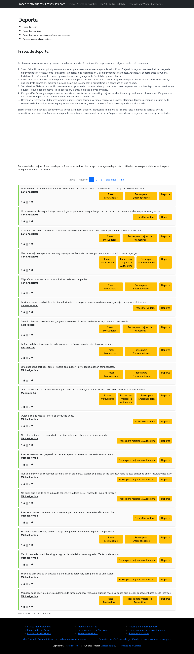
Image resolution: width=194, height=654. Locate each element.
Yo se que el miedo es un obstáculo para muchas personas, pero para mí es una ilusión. (67, 573)
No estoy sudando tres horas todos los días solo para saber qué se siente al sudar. (64, 435)
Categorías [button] (157, 4)
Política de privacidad (131, 645)
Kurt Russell (28, 324)
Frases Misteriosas (88, 633)
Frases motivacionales (39, 626)
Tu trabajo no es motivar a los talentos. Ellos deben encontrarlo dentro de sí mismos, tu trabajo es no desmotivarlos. (83, 188)
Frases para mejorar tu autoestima (147, 630)
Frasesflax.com (72, 645)
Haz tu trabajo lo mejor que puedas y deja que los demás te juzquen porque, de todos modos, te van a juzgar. (79, 253)
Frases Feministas (87, 626)
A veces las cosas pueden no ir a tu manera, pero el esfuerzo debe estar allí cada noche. (67, 512)
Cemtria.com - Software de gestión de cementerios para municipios (135, 639)
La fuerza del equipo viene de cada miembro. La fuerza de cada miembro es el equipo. (67, 344)
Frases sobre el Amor (38, 630)
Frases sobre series (139, 633)
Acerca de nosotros (87, 4)
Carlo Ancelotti (29, 191)
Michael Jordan (29, 370)
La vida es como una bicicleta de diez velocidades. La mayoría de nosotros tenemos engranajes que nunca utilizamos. (83, 302)
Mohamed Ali (28, 393)
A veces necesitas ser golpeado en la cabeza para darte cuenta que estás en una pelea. (67, 454)
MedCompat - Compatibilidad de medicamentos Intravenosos (56, 639)
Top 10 (103, 4)
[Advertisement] (97, 142)
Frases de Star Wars (138, 4)
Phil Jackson (28, 347)
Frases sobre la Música (39, 633)
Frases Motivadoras (111, 196)
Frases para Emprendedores (141, 196)
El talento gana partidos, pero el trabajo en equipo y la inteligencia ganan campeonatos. (68, 366)
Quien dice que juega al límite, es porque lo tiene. (47, 415)
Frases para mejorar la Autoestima (140, 238)
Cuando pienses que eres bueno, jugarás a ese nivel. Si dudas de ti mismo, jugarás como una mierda (74, 321)
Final (121, 179)
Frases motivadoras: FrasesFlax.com (41, 4)
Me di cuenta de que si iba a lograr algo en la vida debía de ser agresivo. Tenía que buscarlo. (70, 554)
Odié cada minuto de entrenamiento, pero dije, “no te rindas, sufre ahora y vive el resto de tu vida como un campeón (83, 389)
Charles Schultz (29, 305)
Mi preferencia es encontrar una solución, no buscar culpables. (54, 279)
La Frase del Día (107, 645)
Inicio (72, 4)
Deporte (165, 194)
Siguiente (111, 179)
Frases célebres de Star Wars (93, 630)
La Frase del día (117, 4)
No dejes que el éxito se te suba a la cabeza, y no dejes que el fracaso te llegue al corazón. (69, 493)
